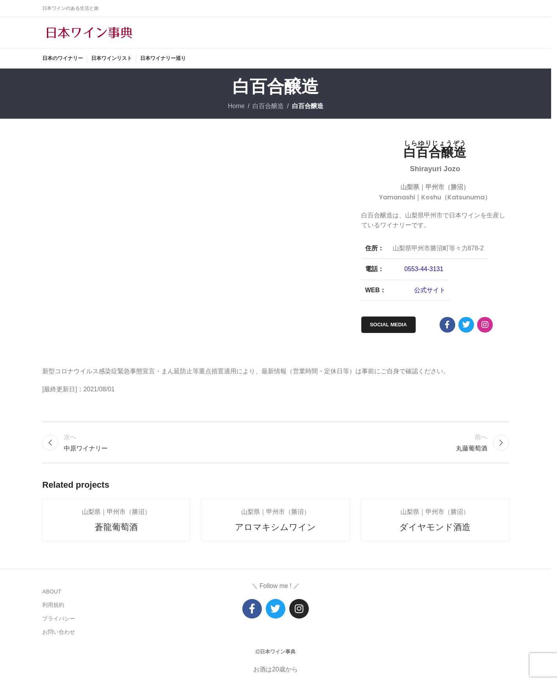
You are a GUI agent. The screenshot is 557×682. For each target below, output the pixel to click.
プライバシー (58, 618)
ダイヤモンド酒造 (434, 527)
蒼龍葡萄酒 (116, 527)
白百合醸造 (268, 106)
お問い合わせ (58, 632)
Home (236, 106)
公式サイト (429, 290)
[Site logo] (89, 32)
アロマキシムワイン (275, 527)
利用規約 (53, 605)
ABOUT (51, 591)
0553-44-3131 (423, 269)
